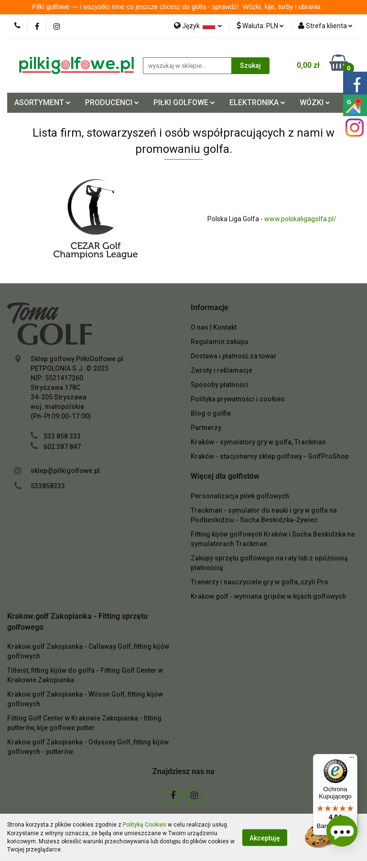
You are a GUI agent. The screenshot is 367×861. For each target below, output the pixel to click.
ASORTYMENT (42, 102)
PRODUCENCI (112, 102)
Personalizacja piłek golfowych (240, 496)
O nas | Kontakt (214, 327)
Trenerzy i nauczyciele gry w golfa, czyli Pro (259, 582)
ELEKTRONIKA (257, 102)
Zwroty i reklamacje (221, 370)
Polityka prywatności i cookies (238, 399)
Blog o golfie (211, 413)
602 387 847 (62, 447)
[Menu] (351, 759)
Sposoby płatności (219, 384)
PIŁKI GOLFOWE (184, 102)
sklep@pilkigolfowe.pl (65, 470)
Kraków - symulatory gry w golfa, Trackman (258, 442)
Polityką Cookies (144, 824)
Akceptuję (264, 837)
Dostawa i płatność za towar (234, 356)
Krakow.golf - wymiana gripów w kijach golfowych (268, 596)
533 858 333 (62, 436)
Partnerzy (206, 427)
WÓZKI (315, 102)
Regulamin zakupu (219, 341)
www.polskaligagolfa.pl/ (300, 219)
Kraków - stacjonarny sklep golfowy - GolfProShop (270, 456)
